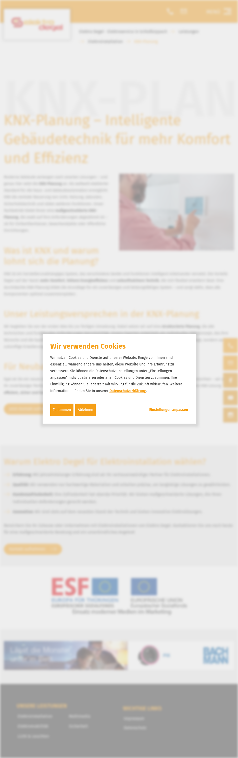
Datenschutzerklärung (127, 390)
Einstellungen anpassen (168, 409)
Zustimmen (62, 409)
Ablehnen (85, 409)
